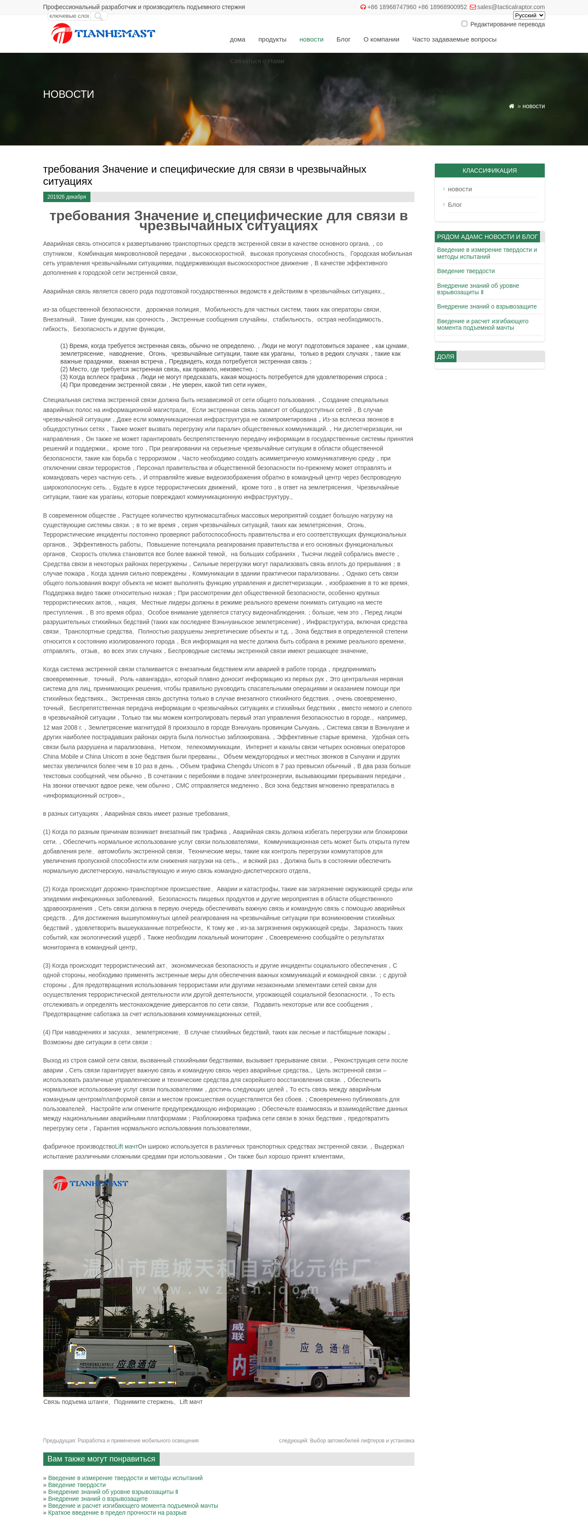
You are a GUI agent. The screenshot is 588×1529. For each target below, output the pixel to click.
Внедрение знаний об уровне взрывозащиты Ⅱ (113, 1491)
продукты (272, 39)
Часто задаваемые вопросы (454, 39)
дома (237, 39)
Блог (343, 39)
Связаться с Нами (257, 60)
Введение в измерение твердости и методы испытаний (125, 1477)
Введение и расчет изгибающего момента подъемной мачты (133, 1505)
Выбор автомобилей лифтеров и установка (346, 1441)
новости (311, 39)
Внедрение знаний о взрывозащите (98, 1498)
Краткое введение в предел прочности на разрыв (117, 1512)
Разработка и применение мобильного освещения (121, 1441)
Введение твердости (77, 1484)
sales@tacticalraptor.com (511, 6)
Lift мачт (126, 1146)
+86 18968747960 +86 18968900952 (417, 6)
